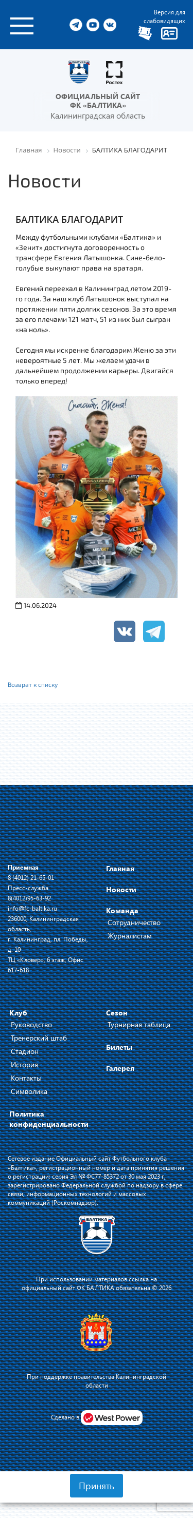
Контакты (26, 1078)
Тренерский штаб (39, 1038)
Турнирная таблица (139, 1024)
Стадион (25, 1051)
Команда (122, 910)
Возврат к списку (33, 684)
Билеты (119, 1047)
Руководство (31, 1024)
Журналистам (130, 935)
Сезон (117, 1012)
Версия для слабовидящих (164, 16)
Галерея (120, 1068)
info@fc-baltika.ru (32, 908)
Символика (29, 1091)
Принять (96, 1485)
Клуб (18, 1012)
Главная (120, 868)
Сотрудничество (134, 922)
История (24, 1064)
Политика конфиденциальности (49, 1119)
